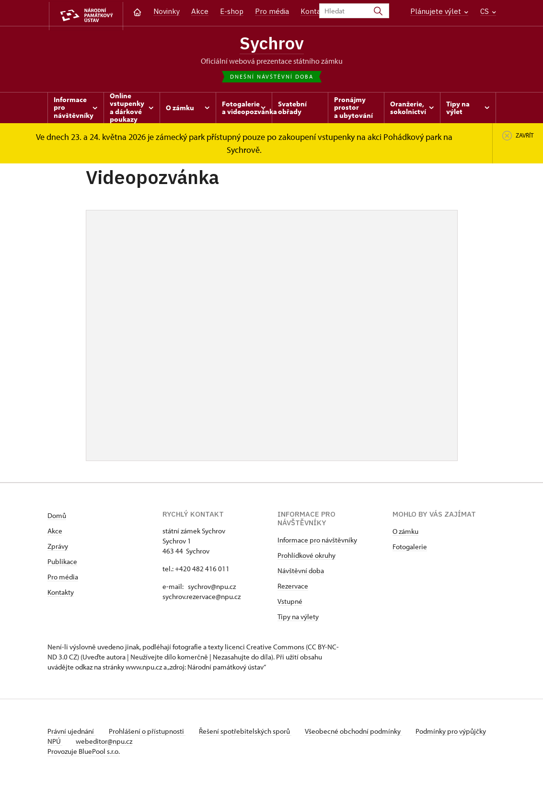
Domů (56, 517)
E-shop (231, 11)
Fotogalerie (410, 548)
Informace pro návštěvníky (317, 541)
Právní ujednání (71, 733)
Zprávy (57, 548)
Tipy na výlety (298, 618)
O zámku (405, 533)
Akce (199, 11)
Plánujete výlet (439, 11)
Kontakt (314, 11)
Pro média (272, 11)
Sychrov (271, 44)
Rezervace (292, 587)
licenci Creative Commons (264, 648)
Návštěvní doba (300, 572)
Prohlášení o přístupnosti (149, 733)
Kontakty (60, 594)
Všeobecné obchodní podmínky (359, 733)
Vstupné (289, 603)
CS (488, 11)
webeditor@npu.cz (134, 743)
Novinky (166, 11)
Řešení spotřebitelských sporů (249, 733)
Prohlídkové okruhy (306, 557)
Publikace (62, 563)
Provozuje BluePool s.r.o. (83, 753)
